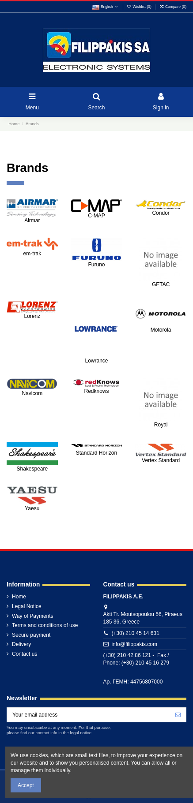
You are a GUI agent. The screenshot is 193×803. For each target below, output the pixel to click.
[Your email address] (88, 715)
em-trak (32, 253)
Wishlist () (139, 6)
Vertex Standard (161, 460)
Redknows (96, 391)
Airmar (32, 220)
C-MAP (96, 216)
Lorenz (32, 316)
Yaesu (32, 508)
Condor (160, 213)
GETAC (161, 284)
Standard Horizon (96, 453)
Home (19, 597)
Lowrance (96, 361)
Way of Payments (32, 616)
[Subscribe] (178, 715)
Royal (161, 425)
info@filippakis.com (134, 644)
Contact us (24, 654)
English (105, 6)
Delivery (21, 644)
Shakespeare (32, 469)
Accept (26, 785)
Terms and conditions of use (45, 625)
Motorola (161, 330)
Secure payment (31, 635)
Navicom (32, 393)
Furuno (96, 264)
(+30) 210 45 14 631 (135, 633)
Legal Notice (27, 606)
